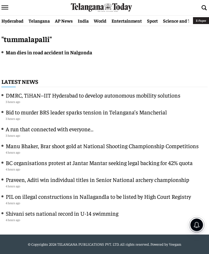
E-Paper (201, 20)
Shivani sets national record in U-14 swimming (62, 213)
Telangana (39, 20)
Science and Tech (180, 20)
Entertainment (127, 20)
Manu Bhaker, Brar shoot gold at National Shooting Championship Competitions (102, 145)
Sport (152, 20)
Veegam (175, 244)
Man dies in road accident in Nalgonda (49, 52)
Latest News (19, 81)
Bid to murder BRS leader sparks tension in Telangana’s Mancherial (86, 112)
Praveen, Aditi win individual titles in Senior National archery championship (97, 179)
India (83, 20)
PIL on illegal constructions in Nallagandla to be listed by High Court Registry (98, 196)
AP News (64, 20)
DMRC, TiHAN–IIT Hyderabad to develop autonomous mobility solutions (93, 95)
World (100, 20)
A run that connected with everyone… (49, 128)
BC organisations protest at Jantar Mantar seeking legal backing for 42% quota (99, 162)
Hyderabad (12, 20)
